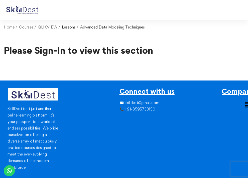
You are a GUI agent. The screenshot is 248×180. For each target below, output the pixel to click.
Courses (26, 27)
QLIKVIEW (47, 27)
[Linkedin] (132, 120)
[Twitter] (123, 120)
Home (9, 27)
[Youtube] (132, 128)
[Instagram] (128, 120)
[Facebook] (119, 120)
